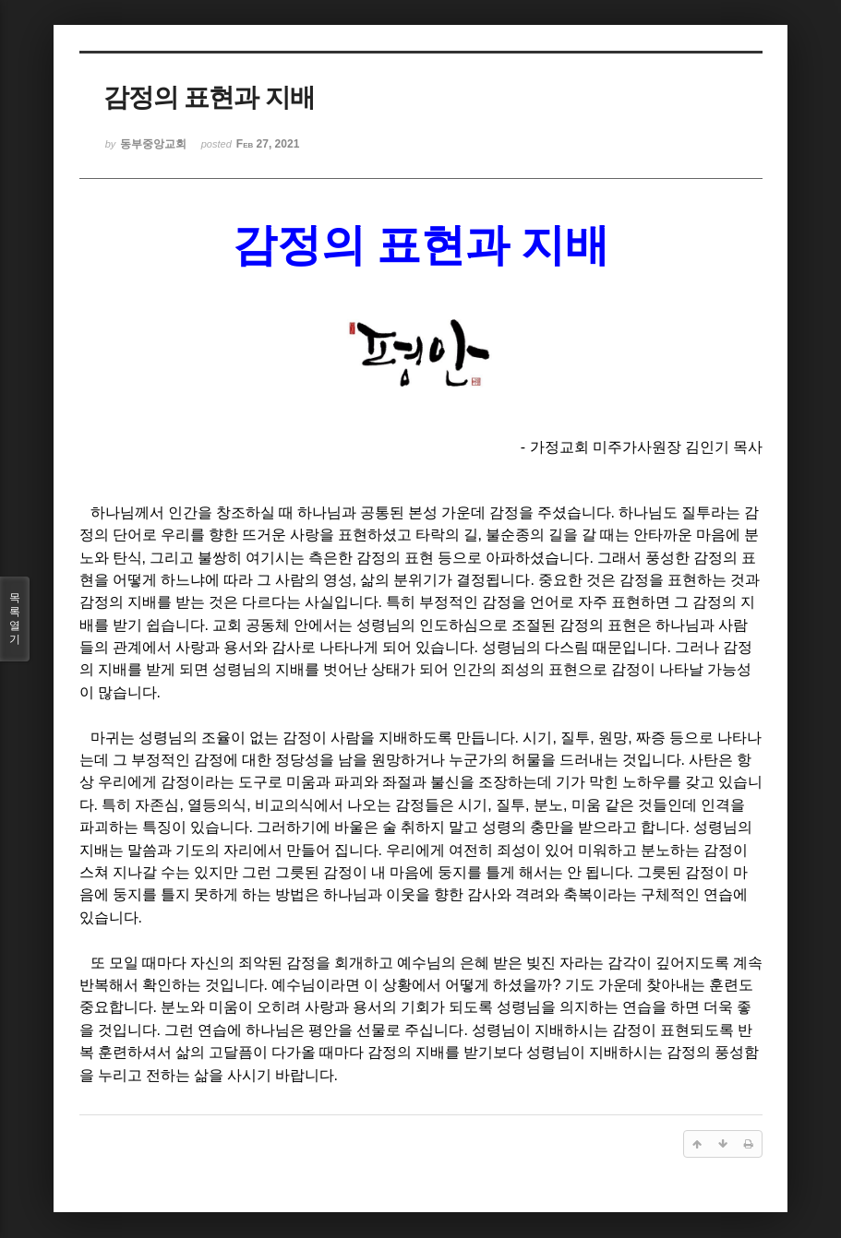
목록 (14, 619)
